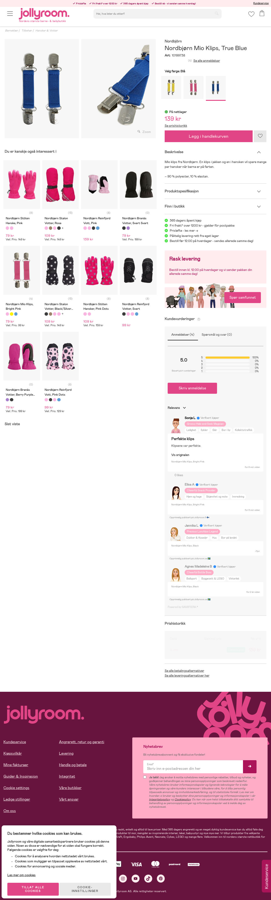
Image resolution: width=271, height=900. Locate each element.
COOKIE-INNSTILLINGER (88, 884)
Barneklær (11, 30)
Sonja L (190, 418)
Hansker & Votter (46, 30)
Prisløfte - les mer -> (184, 230)
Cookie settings (16, 787)
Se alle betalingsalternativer (184, 671)
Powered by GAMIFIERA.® (183, 607)
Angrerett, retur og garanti (81, 742)
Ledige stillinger (16, 799)
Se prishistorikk (176, 126)
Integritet (67, 776)
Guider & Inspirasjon (20, 776)
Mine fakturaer (15, 764)
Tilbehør (26, 30)
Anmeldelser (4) (182, 334)
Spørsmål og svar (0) (217, 334)
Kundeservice (261, 3)
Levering (66, 753)
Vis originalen (180, 455)
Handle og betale (73, 764)
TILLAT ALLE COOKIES (35, 884)
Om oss (9, 810)
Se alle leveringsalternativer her (187, 675)
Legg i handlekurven (208, 136)
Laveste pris (236, 650)
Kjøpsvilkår (12, 753)
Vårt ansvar (69, 799)
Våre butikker (70, 787)
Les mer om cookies (24, 870)
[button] (11, 16)
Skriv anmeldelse (192, 388)
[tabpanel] (42, 88)
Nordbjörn (173, 41)
